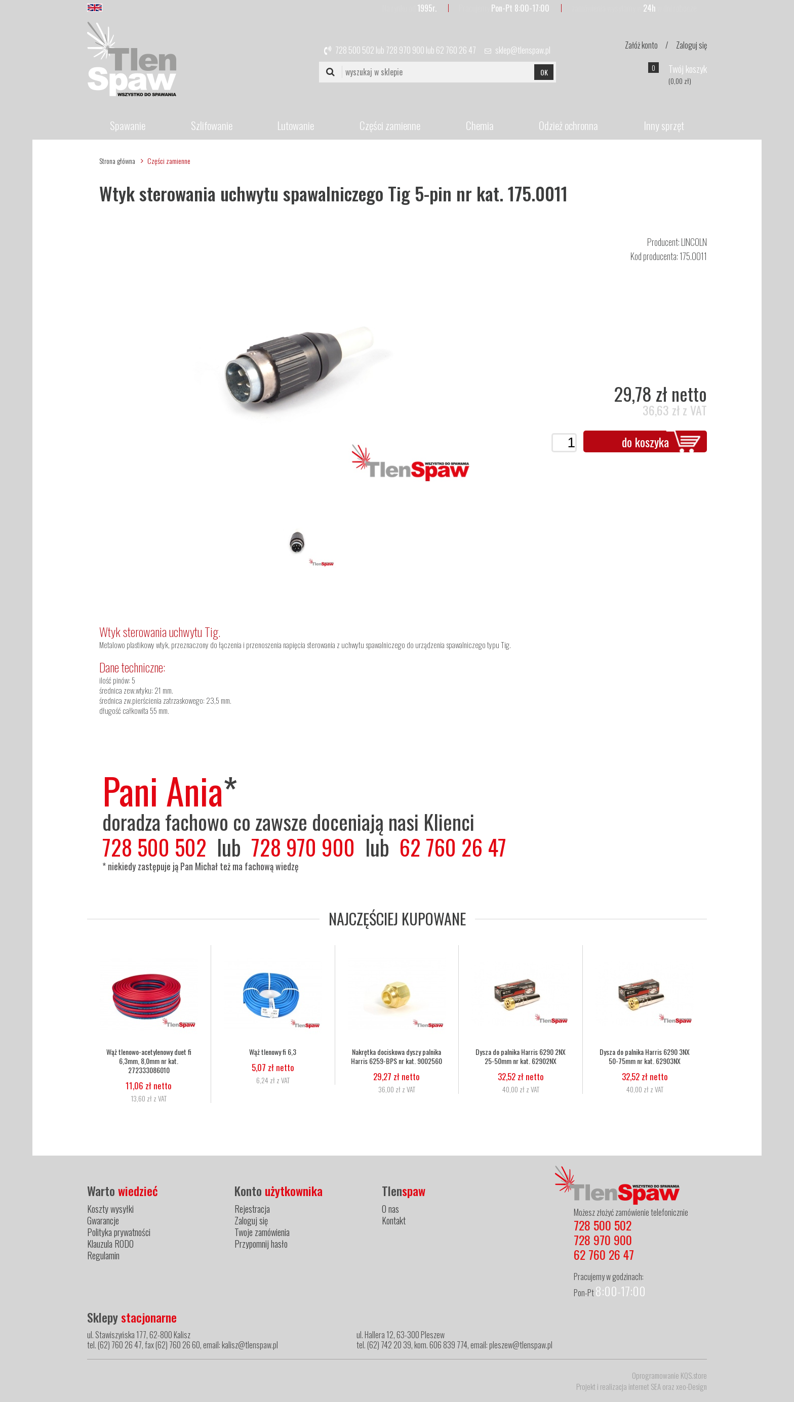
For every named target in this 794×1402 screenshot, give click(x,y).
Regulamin (103, 1255)
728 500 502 (354, 50)
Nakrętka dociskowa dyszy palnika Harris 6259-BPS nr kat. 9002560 (396, 1056)
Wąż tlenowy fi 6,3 (272, 1051)
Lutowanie (295, 125)
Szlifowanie (211, 125)
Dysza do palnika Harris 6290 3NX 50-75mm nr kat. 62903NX (645, 1056)
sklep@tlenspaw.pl (522, 50)
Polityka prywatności (118, 1232)
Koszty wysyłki (110, 1208)
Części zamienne (390, 125)
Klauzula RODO (110, 1243)
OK (544, 72)
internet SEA (644, 1386)
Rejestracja (252, 1208)
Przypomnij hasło (261, 1243)
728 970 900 (405, 50)
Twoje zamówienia (262, 1232)
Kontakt (394, 1220)
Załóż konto (641, 45)
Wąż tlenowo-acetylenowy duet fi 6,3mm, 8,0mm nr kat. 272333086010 (148, 1061)
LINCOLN (694, 241)
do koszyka (645, 442)
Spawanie (127, 125)
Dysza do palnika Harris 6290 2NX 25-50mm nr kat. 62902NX (520, 1056)
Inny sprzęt (664, 125)
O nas (390, 1208)
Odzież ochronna (568, 125)
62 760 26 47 (456, 50)
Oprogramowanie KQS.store (669, 1375)
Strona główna (117, 160)
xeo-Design (691, 1386)
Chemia (480, 125)
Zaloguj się (691, 45)
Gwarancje (103, 1220)
